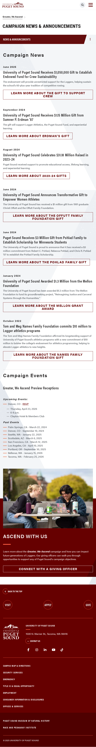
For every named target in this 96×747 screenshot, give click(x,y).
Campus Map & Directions (17, 665)
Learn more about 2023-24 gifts (36, 175)
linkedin (45, 649)
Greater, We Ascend (13, 16)
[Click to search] (82, 5)
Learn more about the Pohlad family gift (46, 262)
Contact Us (32, 641)
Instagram (37, 649)
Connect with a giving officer (48, 569)
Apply (47, 605)
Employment (9, 692)
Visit (8, 605)
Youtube (53, 649)
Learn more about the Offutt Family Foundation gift (48, 217)
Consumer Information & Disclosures (23, 699)
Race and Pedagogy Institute (19, 727)
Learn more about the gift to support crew (48, 94)
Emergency (9, 679)
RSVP (26, 404)
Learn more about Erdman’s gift (37, 136)
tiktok (62, 649)
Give (88, 605)
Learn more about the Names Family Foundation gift (48, 356)
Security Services (13, 672)
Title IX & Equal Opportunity (18, 686)
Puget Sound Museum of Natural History (26, 720)
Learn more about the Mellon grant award (48, 307)
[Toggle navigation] (91, 5)
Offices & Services (13, 706)
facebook (28, 649)
